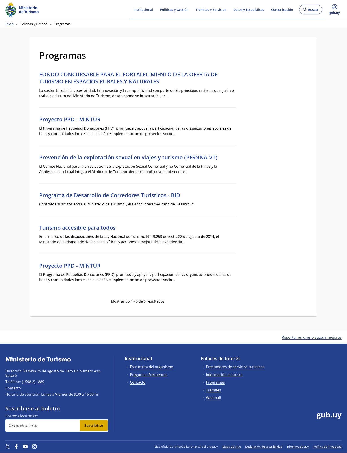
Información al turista (224, 374)
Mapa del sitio (231, 446)
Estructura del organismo (151, 366)
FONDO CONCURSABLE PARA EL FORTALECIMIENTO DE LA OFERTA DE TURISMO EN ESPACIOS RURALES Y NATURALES (128, 78)
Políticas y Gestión (174, 9)
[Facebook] (16, 446)
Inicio (9, 24)
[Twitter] (7, 446)
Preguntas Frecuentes (148, 374)
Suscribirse (93, 425)
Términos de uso (298, 446)
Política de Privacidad (327, 446)
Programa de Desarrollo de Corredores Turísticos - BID (109, 195)
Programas (215, 382)
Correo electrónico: (21, 415)
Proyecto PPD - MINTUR (69, 119)
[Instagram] (34, 446)
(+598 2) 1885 (33, 381)
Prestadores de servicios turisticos (235, 366)
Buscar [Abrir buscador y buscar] (311, 10)
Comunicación (282, 9)
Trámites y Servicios (211, 9)
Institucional (143, 9)
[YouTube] (25, 446)
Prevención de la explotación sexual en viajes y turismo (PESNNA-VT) (128, 157)
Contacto (13, 388)
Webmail (213, 397)
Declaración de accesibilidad (263, 446)
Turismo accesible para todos (77, 227)
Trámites (213, 390)
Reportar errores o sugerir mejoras (312, 337)
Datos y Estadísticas (248, 9)
